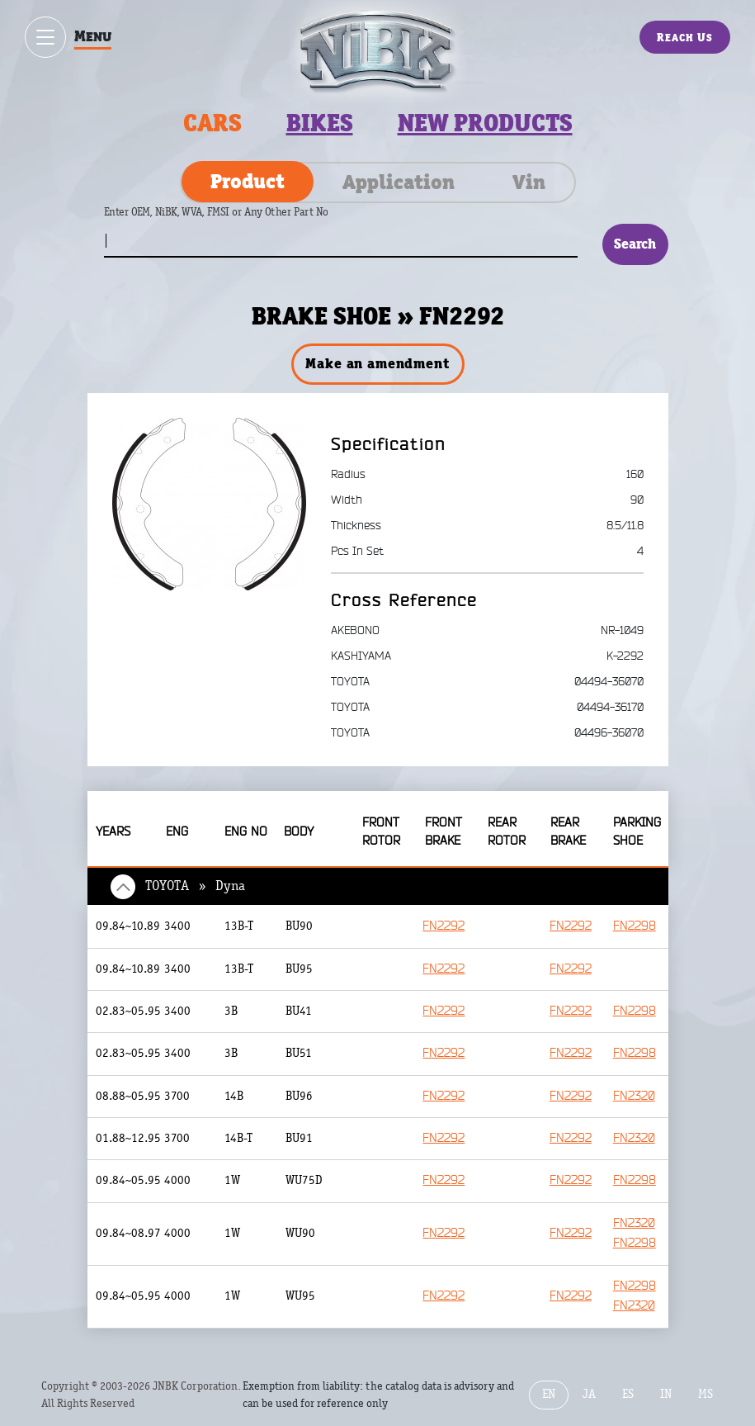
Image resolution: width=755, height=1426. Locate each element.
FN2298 (634, 927)
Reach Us (685, 37)
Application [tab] (398, 181)
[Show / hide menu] (45, 37)
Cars (212, 123)
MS (705, 1396)
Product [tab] (247, 181)
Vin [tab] (528, 181)
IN (666, 1396)
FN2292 (446, 927)
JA (589, 1396)
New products (485, 123)
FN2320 (634, 1097)
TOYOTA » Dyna (195, 886)
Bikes (319, 123)
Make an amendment (377, 363)
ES (628, 1396)
